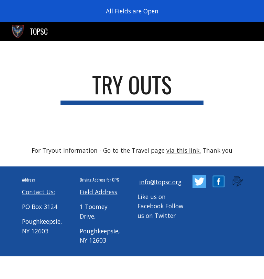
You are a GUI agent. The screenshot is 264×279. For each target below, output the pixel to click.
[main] (132, 88)
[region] (132, 11)
